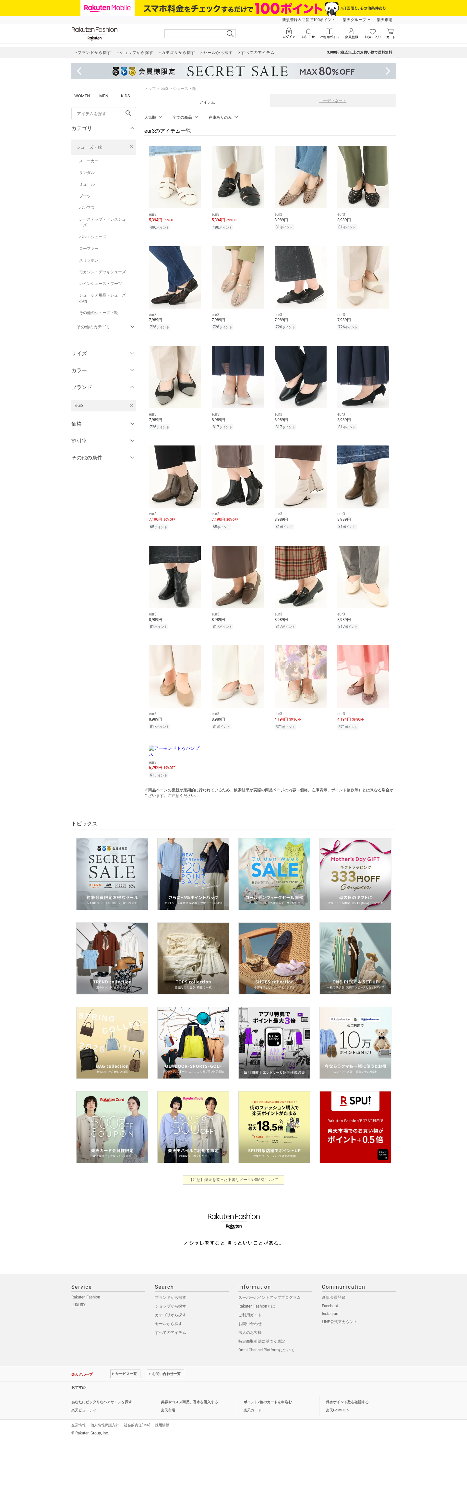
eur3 (164, 88)
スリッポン (89, 260)
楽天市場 (384, 20)
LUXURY (78, 1305)
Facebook (330, 1306)
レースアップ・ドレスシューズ (102, 222)
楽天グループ (354, 20)
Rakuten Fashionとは (256, 1306)
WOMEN (82, 95)
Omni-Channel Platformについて (266, 1350)
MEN (103, 95)
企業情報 (78, 1425)
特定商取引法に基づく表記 (261, 1341)
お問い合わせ (250, 1324)
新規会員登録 (333, 1297)
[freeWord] (103, 113)
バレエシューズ (92, 237)
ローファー (89, 248)
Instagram (331, 1313)
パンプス (87, 207)
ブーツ (85, 196)
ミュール (87, 184)
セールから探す (168, 1324)
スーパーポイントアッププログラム (269, 1297)
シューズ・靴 (89, 147)
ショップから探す (170, 1306)
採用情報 (162, 1425)
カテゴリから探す (170, 1315)
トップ (150, 88)
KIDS (125, 95)
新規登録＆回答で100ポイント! (309, 20)
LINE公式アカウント (339, 1322)
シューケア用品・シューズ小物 (102, 298)
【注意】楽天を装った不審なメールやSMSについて (234, 1179)
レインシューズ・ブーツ (100, 283)
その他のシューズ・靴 (98, 313)
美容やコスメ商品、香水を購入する (189, 1402)
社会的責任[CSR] (137, 1425)
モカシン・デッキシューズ (102, 272)
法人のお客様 (250, 1332)
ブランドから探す (170, 1297)
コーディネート (332, 101)
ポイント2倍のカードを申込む (268, 1402)
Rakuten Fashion (85, 1297)
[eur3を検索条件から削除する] (131, 405)
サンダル (87, 172)
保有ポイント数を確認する (347, 1402)
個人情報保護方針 (104, 1425)
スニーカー (89, 161)
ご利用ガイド (250, 1315)
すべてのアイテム (170, 1332)
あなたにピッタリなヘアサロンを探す (101, 1402)
